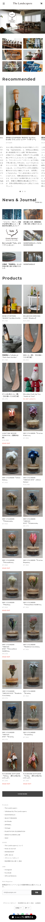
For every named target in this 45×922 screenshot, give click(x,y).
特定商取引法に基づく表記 (13, 861)
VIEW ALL (38, 202)
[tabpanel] (22, 137)
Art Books (8, 821)
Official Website (11, 876)
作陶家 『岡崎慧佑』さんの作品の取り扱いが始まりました (11, 266)
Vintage (7, 828)
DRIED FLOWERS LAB (12, 835)
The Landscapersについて (14, 845)
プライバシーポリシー (12, 858)
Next (43, 21)
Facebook (8, 873)
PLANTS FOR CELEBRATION (15, 831)
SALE (6, 838)
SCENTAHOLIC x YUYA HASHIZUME (32, 244)
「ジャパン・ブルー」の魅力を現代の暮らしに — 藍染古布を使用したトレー (11, 224)
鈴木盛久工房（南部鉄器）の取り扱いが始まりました (33, 223)
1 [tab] (20, 191)
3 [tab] (25, 191)
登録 (36, 892)
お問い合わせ (9, 855)
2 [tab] (22, 191)
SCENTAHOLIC (29, 264)
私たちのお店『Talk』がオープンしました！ (11, 244)
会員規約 (38, 903)
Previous (2, 21)
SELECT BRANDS (11, 818)
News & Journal (10, 848)
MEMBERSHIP (9, 851)
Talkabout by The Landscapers (16, 811)
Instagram (8, 869)
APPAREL (8, 825)
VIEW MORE (22, 794)
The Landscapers (11, 808)
